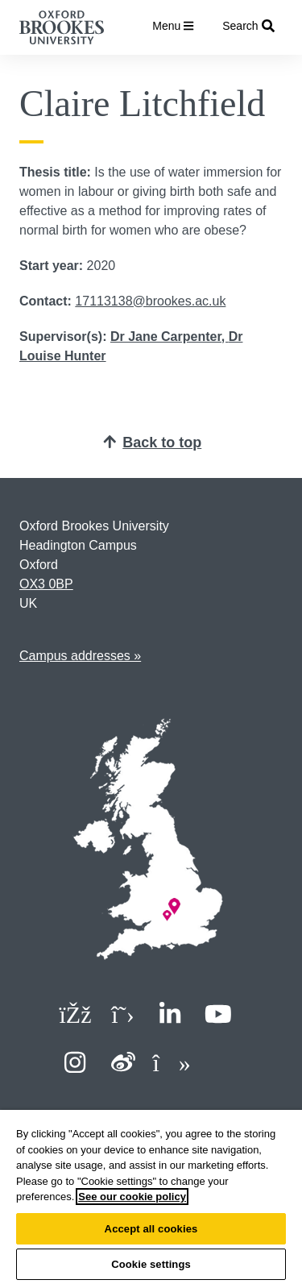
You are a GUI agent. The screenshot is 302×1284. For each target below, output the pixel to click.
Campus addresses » (80, 656)
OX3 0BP (46, 584)
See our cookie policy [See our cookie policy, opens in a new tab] (132, 1197)
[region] (151, 1197)
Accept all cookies (151, 1229)
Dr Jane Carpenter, (169, 336)
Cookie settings (151, 1264)
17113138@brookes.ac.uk (150, 301)
